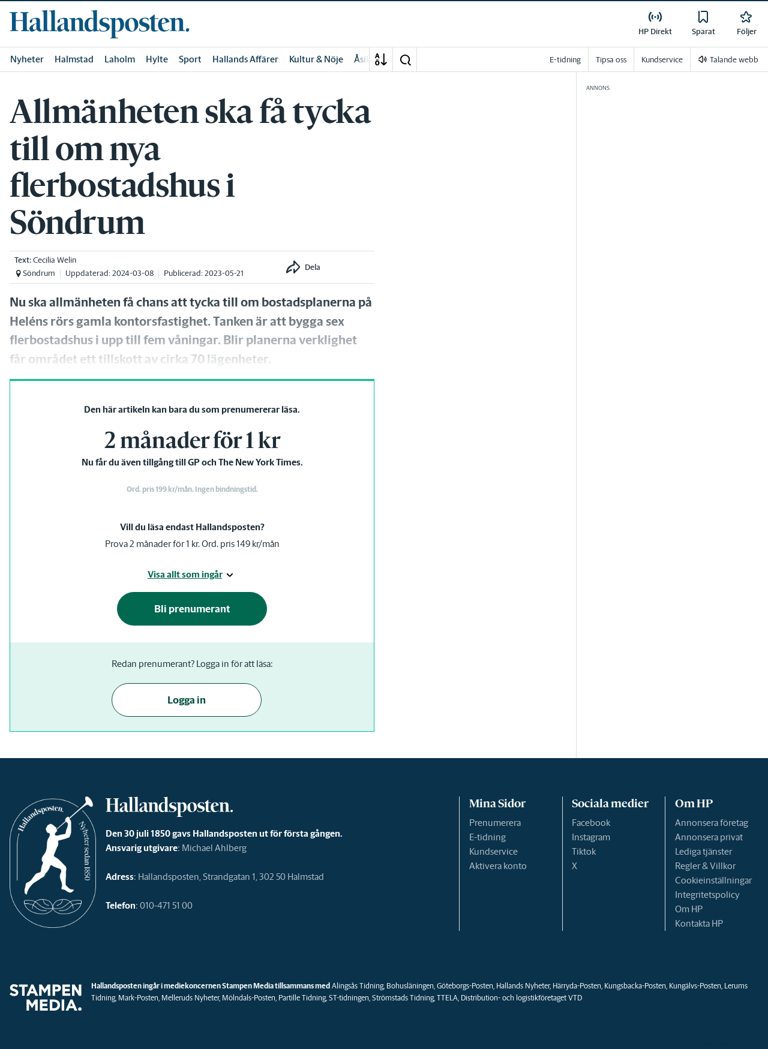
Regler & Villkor (705, 865)
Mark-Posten (138, 997)
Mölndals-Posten (248, 997)
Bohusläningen (410, 985)
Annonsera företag (711, 822)
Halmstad (74, 59)
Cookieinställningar (713, 880)
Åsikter (368, 59)
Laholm (119, 59)
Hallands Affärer (245, 59)
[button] (405, 59)
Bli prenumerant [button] (192, 608)
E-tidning (487, 837)
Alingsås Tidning (357, 985)
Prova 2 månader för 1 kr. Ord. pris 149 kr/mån (192, 543)
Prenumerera (495, 822)
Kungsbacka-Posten (635, 985)
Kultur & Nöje (316, 59)
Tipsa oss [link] (611, 60)
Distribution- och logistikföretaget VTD (521, 997)
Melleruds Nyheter (190, 997)
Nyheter (27, 59)
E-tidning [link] (565, 60)
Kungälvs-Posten (695, 985)
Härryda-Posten (577, 985)
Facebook (591, 822)
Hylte (157, 59)
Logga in (186, 700)
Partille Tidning (302, 997)
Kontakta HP (699, 923)
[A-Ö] (381, 59)
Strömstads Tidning (403, 997)
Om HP (689, 909)
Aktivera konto (498, 865)
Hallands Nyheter (523, 985)
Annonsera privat (709, 837)
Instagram (591, 837)
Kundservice (493, 851)
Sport (190, 59)
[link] (100, 24)
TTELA (447, 997)
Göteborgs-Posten (465, 985)
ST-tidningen (349, 997)
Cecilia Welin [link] (54, 260)
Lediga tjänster (703, 851)
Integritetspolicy (707, 894)
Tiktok (584, 851)
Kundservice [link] (662, 60)
